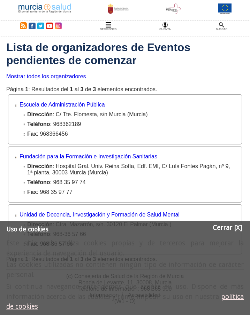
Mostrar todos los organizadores (46, 76)
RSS (22, 25)
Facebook (32, 25)
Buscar (221, 29)
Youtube (49, 25)
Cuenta (165, 29)
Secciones (108, 29)
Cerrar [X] (227, 228)
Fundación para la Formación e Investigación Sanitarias (88, 156)
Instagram (58, 25)
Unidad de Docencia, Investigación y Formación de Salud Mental (100, 215)
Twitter (40, 25)
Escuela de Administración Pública (62, 105)
